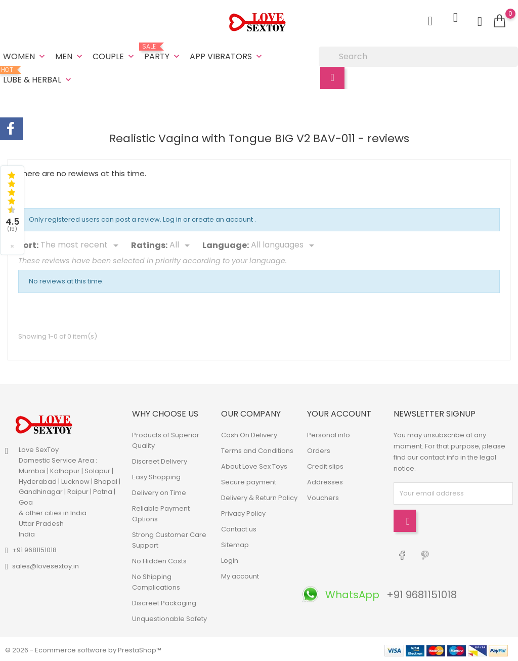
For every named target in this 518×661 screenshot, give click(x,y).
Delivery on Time (159, 490)
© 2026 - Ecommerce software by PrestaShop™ (83, 648)
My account (240, 574)
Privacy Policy (243, 511)
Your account (339, 412)
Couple (114, 55)
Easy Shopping (156, 475)
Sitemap (235, 543)
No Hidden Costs (159, 559)
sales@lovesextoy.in (45, 564)
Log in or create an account (208, 218)
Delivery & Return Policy (259, 496)
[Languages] (284, 244)
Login (229, 558)
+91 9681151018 (34, 548)
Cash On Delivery (249, 433)
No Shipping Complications (156, 580)
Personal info (328, 433)
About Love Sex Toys (254, 464)
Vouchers (323, 496)
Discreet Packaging (164, 601)
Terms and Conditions (257, 448)
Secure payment (248, 480)
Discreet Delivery (159, 459)
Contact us (238, 527)
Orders (318, 448)
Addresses (325, 480)
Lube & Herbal (38, 75)
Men (69, 55)
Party (163, 51)
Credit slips (325, 464)
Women (25, 55)
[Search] (418, 56)
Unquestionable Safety (169, 617)
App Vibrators (227, 55)
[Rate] (181, 244)
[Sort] (81, 244)
